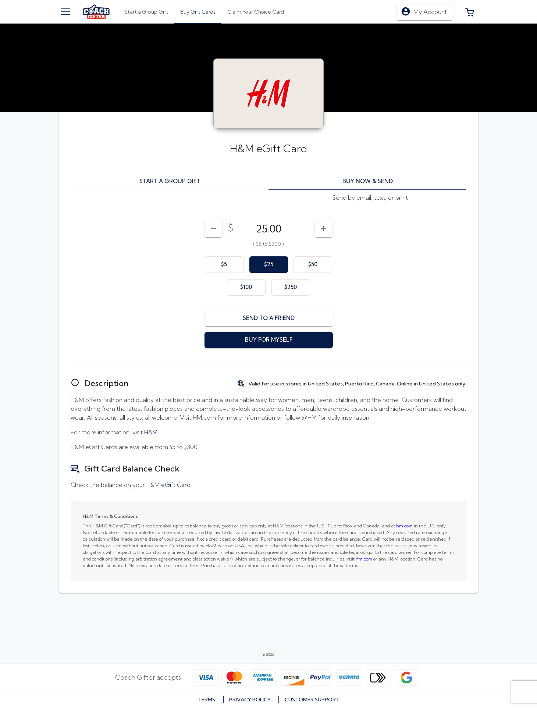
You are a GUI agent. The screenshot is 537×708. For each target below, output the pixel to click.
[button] (470, 12)
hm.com (404, 526)
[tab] (197, 12)
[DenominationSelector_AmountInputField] (268, 228)
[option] (224, 264)
